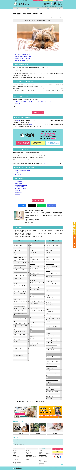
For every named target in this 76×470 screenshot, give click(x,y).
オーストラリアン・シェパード (19, 306)
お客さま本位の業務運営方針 (30, 458)
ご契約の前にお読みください (17, 460)
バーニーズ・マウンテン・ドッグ (52, 245)
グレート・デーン (17, 337)
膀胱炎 (46, 85)
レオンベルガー (49, 370)
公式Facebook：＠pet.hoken (31, 220)
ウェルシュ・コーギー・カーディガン (20, 288)
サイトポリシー (41, 464)
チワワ (31, 315)
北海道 (47, 313)
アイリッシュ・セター (18, 250)
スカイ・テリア (33, 275)
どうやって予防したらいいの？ (22, 60)
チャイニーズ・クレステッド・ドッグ (37, 310)
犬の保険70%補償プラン (19, 441)
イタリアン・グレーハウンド (19, 269)
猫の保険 (38, 8)
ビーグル (48, 261)
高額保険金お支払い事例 (17, 462)
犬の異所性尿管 (18, 192)
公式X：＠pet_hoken (29, 222)
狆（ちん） (32, 317)
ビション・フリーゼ (50, 264)
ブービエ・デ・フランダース (51, 266)
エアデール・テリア (17, 299)
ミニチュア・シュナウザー (21, 101)
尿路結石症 (18, 120)
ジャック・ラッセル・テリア (35, 273)
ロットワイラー (49, 375)
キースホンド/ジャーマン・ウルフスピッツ (20, 326)
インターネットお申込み (58, 449)
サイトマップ (41, 463)
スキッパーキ (32, 278)
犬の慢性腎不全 (18, 183)
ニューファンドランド (34, 340)
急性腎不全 (31, 124)
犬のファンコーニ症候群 (20, 188)
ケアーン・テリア (17, 344)
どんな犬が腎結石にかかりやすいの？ (23, 56)
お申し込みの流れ (16, 456)
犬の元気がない (18, 172)
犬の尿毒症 (17, 194)
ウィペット (16, 283)
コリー (15, 360)
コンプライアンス (29, 452)
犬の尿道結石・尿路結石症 (21, 185)
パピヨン (48, 254)
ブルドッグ (48, 288)
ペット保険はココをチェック (43, 456)
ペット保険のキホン (42, 455)
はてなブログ (51, 205)
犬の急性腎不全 (18, 181)
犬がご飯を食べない (19, 174)
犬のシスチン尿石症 (19, 186)
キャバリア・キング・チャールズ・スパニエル (20, 332)
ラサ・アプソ (48, 363)
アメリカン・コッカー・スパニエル (20, 257)
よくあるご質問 (51, 6)
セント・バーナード (33, 292)
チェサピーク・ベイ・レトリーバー (36, 301)
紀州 (14, 329)
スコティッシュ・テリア (34, 280)
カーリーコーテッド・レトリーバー (20, 318)
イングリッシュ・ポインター (19, 280)
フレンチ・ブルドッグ (50, 292)
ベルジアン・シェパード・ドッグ (52, 299)
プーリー (48, 271)
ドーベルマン (32, 324)
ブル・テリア (48, 286)
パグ (47, 247)
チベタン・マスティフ (34, 308)
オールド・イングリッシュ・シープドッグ (20, 313)
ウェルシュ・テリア (17, 296)
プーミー (48, 268)
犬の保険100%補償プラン (19, 444)
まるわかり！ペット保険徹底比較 (44, 453)
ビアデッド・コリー (50, 259)
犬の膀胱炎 (17, 190)
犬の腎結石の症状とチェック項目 (22, 58)
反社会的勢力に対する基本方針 (31, 456)
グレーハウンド (16, 341)
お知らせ (42, 6)
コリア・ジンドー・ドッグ (18, 357)
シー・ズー (32, 250)
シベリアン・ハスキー (34, 261)
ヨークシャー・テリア (34, 101)
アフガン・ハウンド (17, 254)
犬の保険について (38, 112)
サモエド (31, 245)
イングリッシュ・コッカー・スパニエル (20, 272)
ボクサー (48, 309)
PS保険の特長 (18, 8)
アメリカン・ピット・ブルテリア (20, 262)
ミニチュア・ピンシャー (50, 347)
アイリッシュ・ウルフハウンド (19, 247)
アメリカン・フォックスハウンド (20, 265)
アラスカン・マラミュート (18, 267)
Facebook (22, 205)
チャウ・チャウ (33, 312)
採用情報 (46, 6)
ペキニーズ (48, 295)
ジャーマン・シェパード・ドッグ (36, 266)
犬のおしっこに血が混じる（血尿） (23, 170)
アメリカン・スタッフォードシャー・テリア (20, 260)
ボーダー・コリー (49, 302)
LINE (42, 205)
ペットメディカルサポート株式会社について (33, 219)
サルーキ (31, 247)
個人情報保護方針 (29, 455)
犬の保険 (27, 8)
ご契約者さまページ (16, 463)
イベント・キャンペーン (43, 461)
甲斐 (14, 321)
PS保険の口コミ (15, 458)
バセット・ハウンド (50, 250)
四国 (31, 257)
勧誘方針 (27, 453)
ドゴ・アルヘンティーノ (34, 326)
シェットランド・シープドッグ (35, 254)
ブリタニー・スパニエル (50, 281)
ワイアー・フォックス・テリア (52, 380)
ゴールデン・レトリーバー (18, 355)
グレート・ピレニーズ (18, 339)
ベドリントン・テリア (50, 297)
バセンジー (48, 252)
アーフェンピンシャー (18, 245)
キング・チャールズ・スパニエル (20, 334)
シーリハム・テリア (33, 252)
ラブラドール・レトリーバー (51, 366)
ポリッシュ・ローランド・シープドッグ (53, 319)
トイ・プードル (33, 319)
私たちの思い (15, 450)
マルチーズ (48, 333)
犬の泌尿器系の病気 (48, 163)
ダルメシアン (18, 103)
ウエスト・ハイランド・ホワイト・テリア (20, 286)
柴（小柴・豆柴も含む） (34, 259)
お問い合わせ (57, 6)
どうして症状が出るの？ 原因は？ (23, 54)
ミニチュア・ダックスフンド (47, 101)
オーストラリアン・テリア (18, 310)
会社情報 (61, 6)
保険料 (48, 8)
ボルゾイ (48, 321)
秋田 (14, 252)
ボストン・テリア (49, 311)
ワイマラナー (48, 382)
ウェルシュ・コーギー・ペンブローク (20, 291)
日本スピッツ (32, 336)
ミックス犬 (19, 234)
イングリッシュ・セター (18, 278)
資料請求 (57, 451)
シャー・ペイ (32, 264)
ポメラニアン (48, 316)
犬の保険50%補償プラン (19, 439)
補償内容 (58, 8)
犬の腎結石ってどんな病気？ (21, 53)
